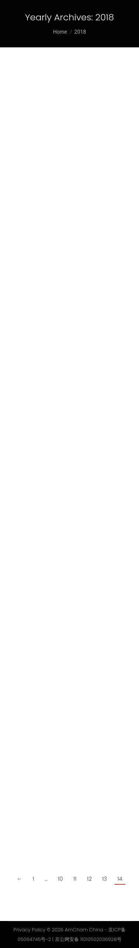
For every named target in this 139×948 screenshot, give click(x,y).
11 (75, 879)
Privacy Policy (29, 929)
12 (89, 879)
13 (104, 879)
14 (120, 879)
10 (60, 879)
